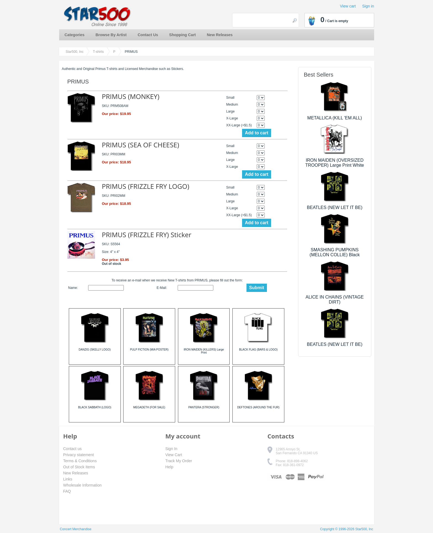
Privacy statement (78, 455)
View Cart (173, 455)
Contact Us (148, 35)
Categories (75, 35)
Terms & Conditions (80, 461)
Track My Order (178, 461)
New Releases (220, 35)
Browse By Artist (111, 35)
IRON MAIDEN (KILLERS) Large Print (204, 351)
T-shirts (98, 52)
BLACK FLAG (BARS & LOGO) (258, 349)
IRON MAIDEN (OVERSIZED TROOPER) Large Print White (334, 163)
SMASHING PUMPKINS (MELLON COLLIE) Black (334, 252)
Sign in (368, 6)
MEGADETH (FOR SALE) (149, 407)
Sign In (171, 448)
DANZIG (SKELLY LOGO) (95, 349)
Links (67, 479)
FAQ (67, 491)
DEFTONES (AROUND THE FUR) (258, 407)
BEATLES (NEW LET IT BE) (335, 207)
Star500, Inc (75, 52)
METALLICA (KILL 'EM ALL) (334, 118)
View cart (348, 6)
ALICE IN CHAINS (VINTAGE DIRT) (335, 299)
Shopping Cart (182, 35)
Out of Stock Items (79, 467)
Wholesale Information (82, 485)
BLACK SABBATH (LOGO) (94, 407)
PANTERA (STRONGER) (203, 407)
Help (169, 467)
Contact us (72, 448)
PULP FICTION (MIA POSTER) (149, 349)
